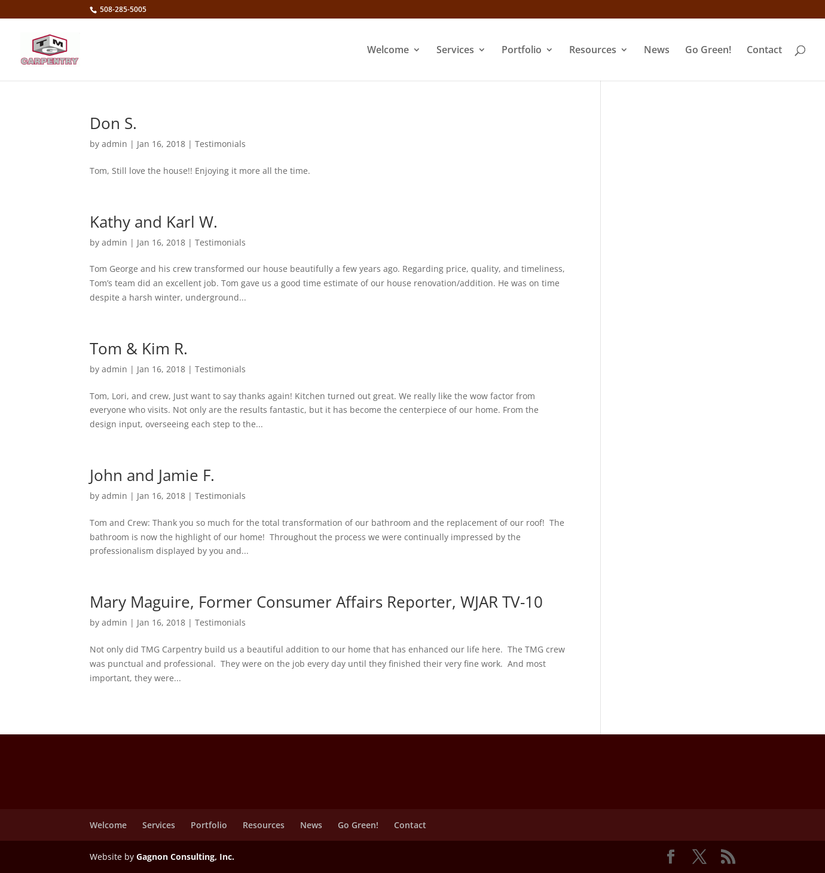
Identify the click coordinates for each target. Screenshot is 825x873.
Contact (764, 50)
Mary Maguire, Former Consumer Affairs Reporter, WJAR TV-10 (316, 601)
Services (455, 50)
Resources (592, 50)
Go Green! (708, 50)
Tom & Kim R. (139, 348)
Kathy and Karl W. (154, 221)
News (657, 50)
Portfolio (522, 50)
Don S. (113, 123)
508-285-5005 (122, 9)
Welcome (388, 50)
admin (114, 143)
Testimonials (220, 143)
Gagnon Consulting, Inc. (185, 856)
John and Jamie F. (152, 475)
